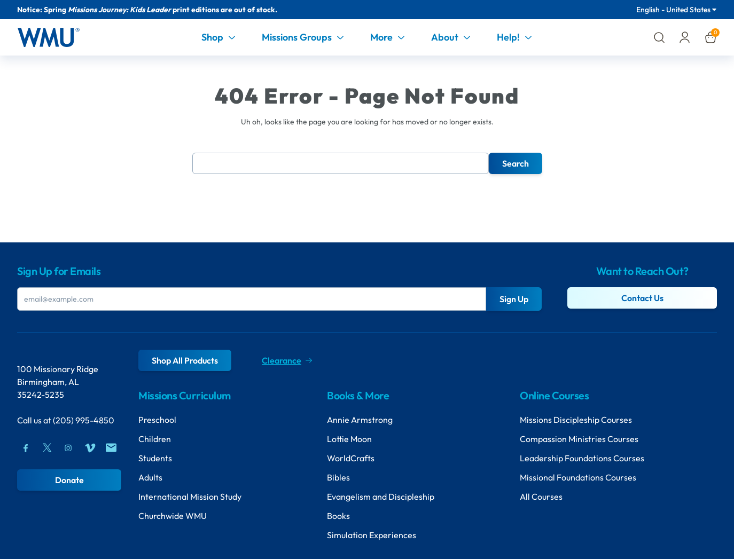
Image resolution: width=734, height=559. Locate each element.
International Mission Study (189, 496)
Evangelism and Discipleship (380, 496)
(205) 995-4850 (83, 420)
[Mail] (111, 447)
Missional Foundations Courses (578, 477)
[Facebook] (25, 447)
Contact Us (642, 298)
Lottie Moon (349, 439)
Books (338, 515)
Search (515, 163)
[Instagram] (68, 447)
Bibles (338, 477)
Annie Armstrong (360, 419)
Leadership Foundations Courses (582, 458)
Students (155, 458)
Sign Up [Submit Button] (513, 299)
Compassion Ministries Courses (579, 439)
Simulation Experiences (371, 535)
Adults (150, 477)
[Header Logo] (48, 37)
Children (154, 439)
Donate (69, 480)
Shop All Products (185, 360)
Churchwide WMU (172, 515)
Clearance (287, 360)
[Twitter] (47, 447)
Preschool (157, 419)
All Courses (541, 496)
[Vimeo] (89, 447)
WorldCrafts (350, 458)
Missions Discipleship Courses (576, 419)
